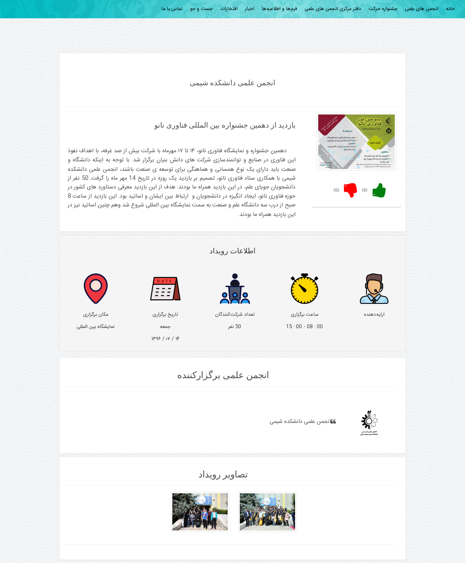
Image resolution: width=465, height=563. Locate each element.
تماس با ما (172, 9)
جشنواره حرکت (383, 9)
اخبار (249, 9)
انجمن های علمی (421, 9)
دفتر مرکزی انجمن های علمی (333, 9)
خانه (450, 9)
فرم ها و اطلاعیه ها (279, 9)
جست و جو (201, 9)
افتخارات (229, 9)
